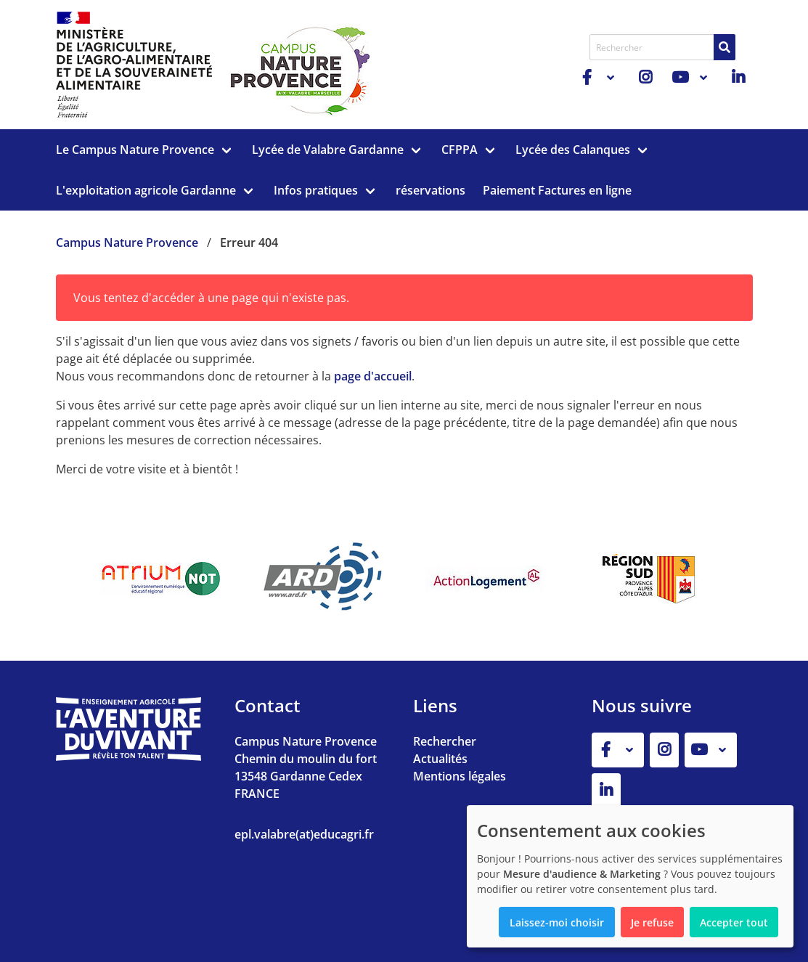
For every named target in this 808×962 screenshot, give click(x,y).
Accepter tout (734, 922)
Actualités (440, 759)
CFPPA (459, 150)
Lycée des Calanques (572, 150)
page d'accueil (373, 376)
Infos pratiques (316, 190)
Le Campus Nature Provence (135, 150)
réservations (430, 190)
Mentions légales (459, 776)
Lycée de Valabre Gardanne (328, 150)
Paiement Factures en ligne (557, 190)
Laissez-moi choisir (557, 922)
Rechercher (444, 741)
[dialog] (630, 876)
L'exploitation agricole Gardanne (146, 190)
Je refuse (652, 922)
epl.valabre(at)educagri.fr (304, 834)
